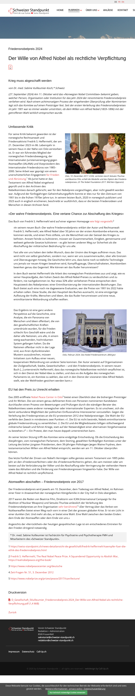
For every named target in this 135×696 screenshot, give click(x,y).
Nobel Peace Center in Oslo (47, 418)
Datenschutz (28, 672)
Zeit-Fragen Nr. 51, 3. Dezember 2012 (32, 593)
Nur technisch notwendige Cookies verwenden (67, 692)
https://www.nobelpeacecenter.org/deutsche (36, 587)
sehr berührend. (67, 527)
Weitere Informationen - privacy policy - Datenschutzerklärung (75, 688)
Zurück (12, 633)
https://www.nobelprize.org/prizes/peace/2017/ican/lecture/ (45, 599)
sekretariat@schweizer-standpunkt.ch (56, 658)
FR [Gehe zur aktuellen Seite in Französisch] (119, 2)
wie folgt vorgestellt (101, 242)
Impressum (14, 672)
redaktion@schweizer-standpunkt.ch (55, 661)
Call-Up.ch (41, 672)
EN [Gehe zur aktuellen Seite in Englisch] (123, 2)
